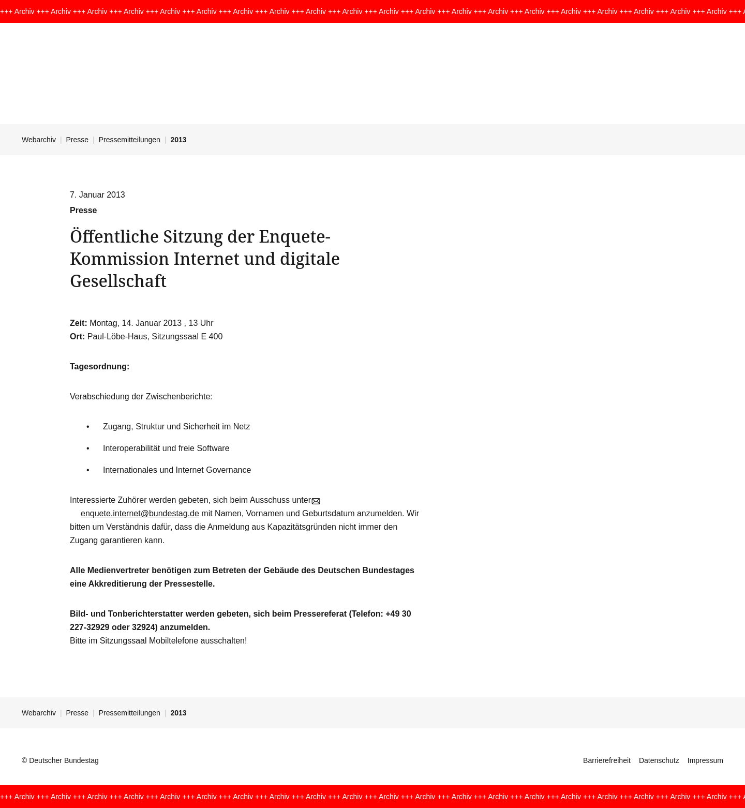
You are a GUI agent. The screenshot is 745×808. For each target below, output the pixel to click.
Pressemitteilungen (129, 140)
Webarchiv (39, 140)
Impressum (705, 760)
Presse (77, 140)
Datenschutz (659, 760)
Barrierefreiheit (607, 760)
